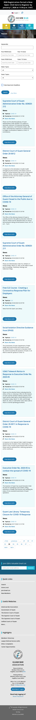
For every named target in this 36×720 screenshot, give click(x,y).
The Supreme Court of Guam (10, 618)
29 (24, 541)
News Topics (5, 67)
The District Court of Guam (10, 613)
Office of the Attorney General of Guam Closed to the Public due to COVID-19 (17, 199)
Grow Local (4, 587)
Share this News (10, 118)
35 (17, 544)
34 (13, 544)
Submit (30, 568)
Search (3, 584)
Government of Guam (8, 610)
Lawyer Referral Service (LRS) (10, 641)
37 (25, 544)
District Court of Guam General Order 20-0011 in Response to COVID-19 (16, 424)
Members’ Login (18, 689)
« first (6, 541)
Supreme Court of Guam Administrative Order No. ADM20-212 (17, 104)
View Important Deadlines (12, 85)
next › (6, 547)
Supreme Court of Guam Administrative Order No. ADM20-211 (17, 246)
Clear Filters (14, 93)
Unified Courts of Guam (9, 621)
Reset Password (18, 696)
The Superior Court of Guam (10, 616)
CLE (12, 300)
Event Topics (5, 74)
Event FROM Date (6, 59)
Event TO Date (22, 59)
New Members (6, 593)
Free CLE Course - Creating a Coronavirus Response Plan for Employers (16, 291)
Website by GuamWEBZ (18, 714)
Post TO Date (22, 52)
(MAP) (24, 671)
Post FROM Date (6, 52)
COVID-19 (13, 113)
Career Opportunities (8, 647)
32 (5, 544)
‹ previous (14, 541)
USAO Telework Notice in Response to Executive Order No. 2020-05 (17, 374)
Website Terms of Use (18, 709)
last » (12, 547)
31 (32, 541)
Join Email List (5, 590)
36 (21, 544)
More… (3, 624)
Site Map (18, 712)
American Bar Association (9, 607)
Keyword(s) (4, 44)
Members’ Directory (7, 638)
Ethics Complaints (7, 644)
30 (28, 541)
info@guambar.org (20, 685)
